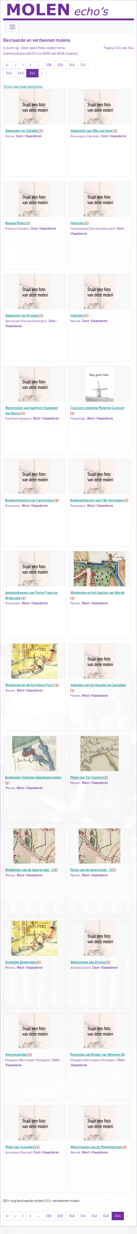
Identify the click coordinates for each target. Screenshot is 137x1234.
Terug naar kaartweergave (23, 86)
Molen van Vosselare (22, 1147)
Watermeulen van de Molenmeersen (98, 1147)
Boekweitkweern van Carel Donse (32, 500)
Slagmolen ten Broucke (24, 315)
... (38, 65)
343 (20, 73)
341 (82, 65)
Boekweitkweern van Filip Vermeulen (99, 500)
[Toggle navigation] (12, 27)
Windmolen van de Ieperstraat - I (31, 870)
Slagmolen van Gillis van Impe (93, 131)
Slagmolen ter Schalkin (24, 131)
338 (48, 65)
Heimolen (79, 223)
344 (32, 73)
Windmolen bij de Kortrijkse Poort (32, 685)
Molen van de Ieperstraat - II (93, 870)
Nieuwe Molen (17, 223)
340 (72, 65)
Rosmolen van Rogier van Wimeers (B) (97, 1054)
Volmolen (79, 315)
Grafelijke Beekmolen (23, 962)
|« (7, 65)
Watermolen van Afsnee (90, 962)
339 (60, 65)
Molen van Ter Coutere (89, 777)
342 (9, 73)
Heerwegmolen (18, 1054)
